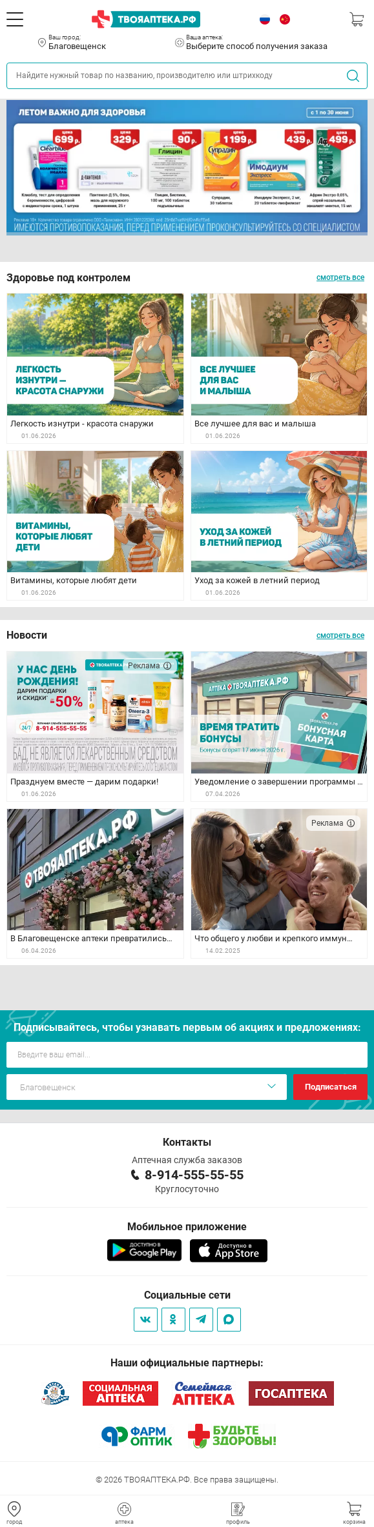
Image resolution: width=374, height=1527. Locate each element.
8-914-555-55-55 (194, 1175)
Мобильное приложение (187, 1227)
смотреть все (340, 277)
